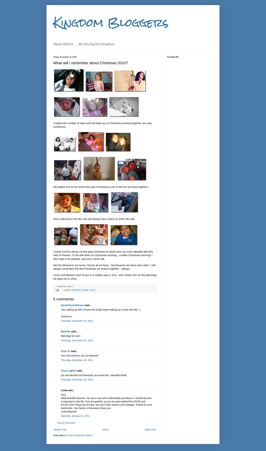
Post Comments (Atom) (80, 435)
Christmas (76, 290)
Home (105, 429)
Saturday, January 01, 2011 (75, 416)
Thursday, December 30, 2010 (77, 320)
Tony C (70, 286)
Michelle (65, 331)
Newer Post (60, 429)
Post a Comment (66, 423)
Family (85, 290)
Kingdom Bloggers (111, 23)
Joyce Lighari (68, 370)
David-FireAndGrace (72, 305)
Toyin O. (65, 351)
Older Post (150, 429)
